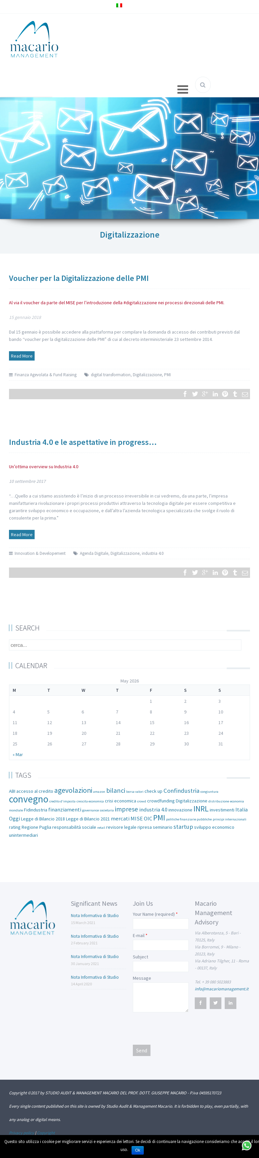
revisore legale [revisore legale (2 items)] (121, 827)
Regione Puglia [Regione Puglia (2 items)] (36, 827)
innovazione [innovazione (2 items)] (180, 810)
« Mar (18, 754)
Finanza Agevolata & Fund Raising (46, 375)
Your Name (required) (154, 914)
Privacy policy (21, 1133)
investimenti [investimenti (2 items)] (222, 810)
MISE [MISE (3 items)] (136, 818)
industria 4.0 (152, 553)
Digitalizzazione (147, 375)
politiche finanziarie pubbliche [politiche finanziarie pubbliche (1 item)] (189, 819)
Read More (22, 356)
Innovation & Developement (40, 553)
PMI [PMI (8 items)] (159, 817)
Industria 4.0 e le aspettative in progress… (83, 442)
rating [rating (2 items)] (15, 827)
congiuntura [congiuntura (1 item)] (209, 791)
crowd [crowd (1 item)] (141, 801)
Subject (140, 957)
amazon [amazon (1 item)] (99, 791)
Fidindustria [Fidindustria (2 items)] (35, 810)
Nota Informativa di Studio (95, 915)
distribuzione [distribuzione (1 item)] (218, 801)
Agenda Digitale (94, 553)
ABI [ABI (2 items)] (12, 791)
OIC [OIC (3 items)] (148, 818)
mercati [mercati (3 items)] (120, 818)
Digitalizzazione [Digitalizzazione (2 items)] (191, 801)
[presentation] (183, 1028)
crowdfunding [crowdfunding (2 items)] (161, 801)
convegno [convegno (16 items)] (28, 799)
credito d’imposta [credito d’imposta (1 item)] (62, 801)
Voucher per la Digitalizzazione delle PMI (79, 278)
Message (142, 978)
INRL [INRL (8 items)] (201, 808)
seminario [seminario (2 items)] (162, 827)
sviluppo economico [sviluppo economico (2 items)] (214, 827)
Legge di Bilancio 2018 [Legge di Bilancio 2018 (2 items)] (43, 819)
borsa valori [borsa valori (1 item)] (134, 791)
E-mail (138, 935)
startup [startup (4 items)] (183, 826)
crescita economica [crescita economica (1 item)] (90, 801)
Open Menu (183, 89)
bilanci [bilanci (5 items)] (115, 790)
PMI (167, 375)
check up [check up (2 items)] (153, 791)
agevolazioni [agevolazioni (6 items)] (73, 790)
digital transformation (110, 375)
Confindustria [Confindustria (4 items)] (181, 790)
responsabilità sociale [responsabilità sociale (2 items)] (74, 827)
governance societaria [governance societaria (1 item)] (98, 810)
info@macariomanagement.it (221, 989)
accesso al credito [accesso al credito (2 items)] (34, 791)
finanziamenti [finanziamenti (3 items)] (64, 809)
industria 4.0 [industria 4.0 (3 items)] (153, 809)
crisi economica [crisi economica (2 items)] (120, 801)
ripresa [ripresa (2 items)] (144, 827)
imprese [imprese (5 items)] (126, 809)
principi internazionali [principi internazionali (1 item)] (229, 819)
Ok (137, 1150)
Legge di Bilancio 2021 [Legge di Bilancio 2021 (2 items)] (88, 819)
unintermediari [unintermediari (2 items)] (23, 835)
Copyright (46, 1133)
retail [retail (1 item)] (101, 827)
